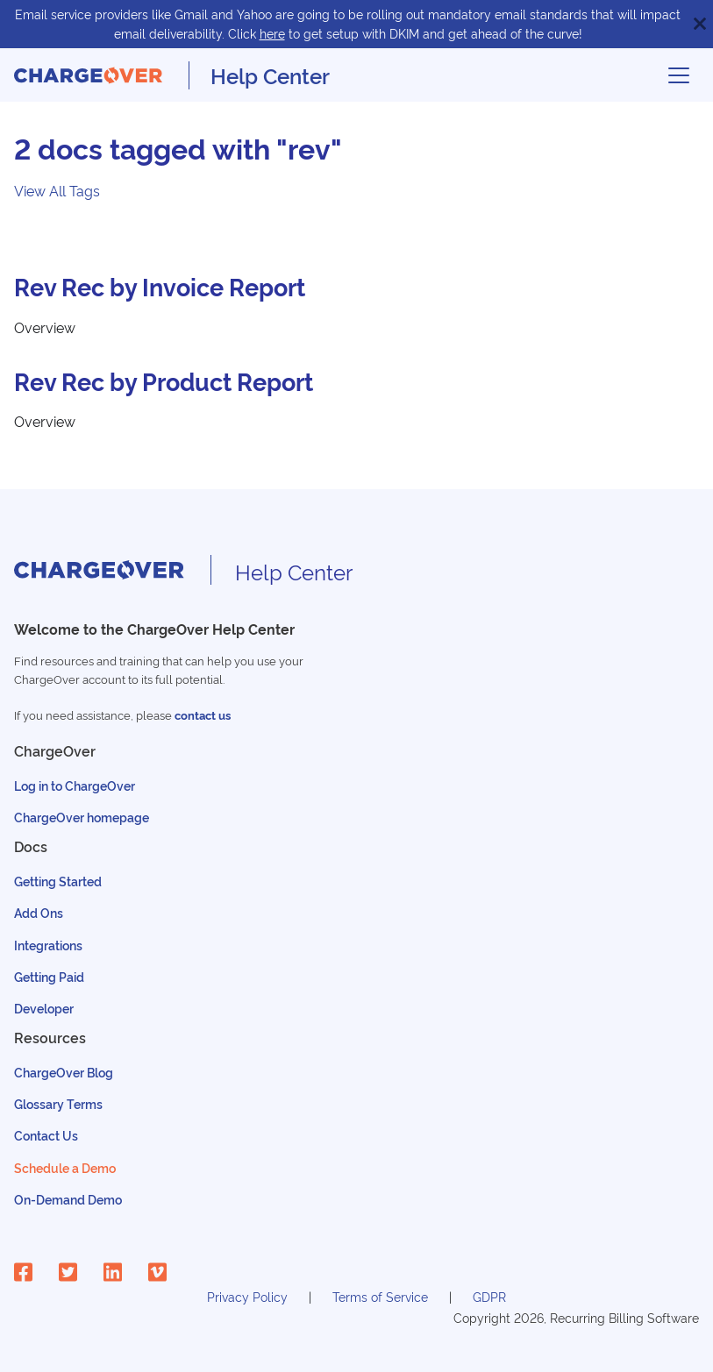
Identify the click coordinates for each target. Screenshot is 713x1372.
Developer (44, 1007)
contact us (203, 714)
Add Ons (38, 912)
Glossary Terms (58, 1103)
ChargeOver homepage (81, 816)
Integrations (48, 944)
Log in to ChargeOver (74, 785)
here (272, 33)
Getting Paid (49, 976)
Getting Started (58, 880)
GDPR (489, 1296)
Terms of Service (380, 1296)
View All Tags (57, 190)
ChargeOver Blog (63, 1071)
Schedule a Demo (65, 1167)
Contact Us (46, 1135)
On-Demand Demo (68, 1199)
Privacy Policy (247, 1296)
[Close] (700, 24)
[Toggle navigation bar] (679, 75)
